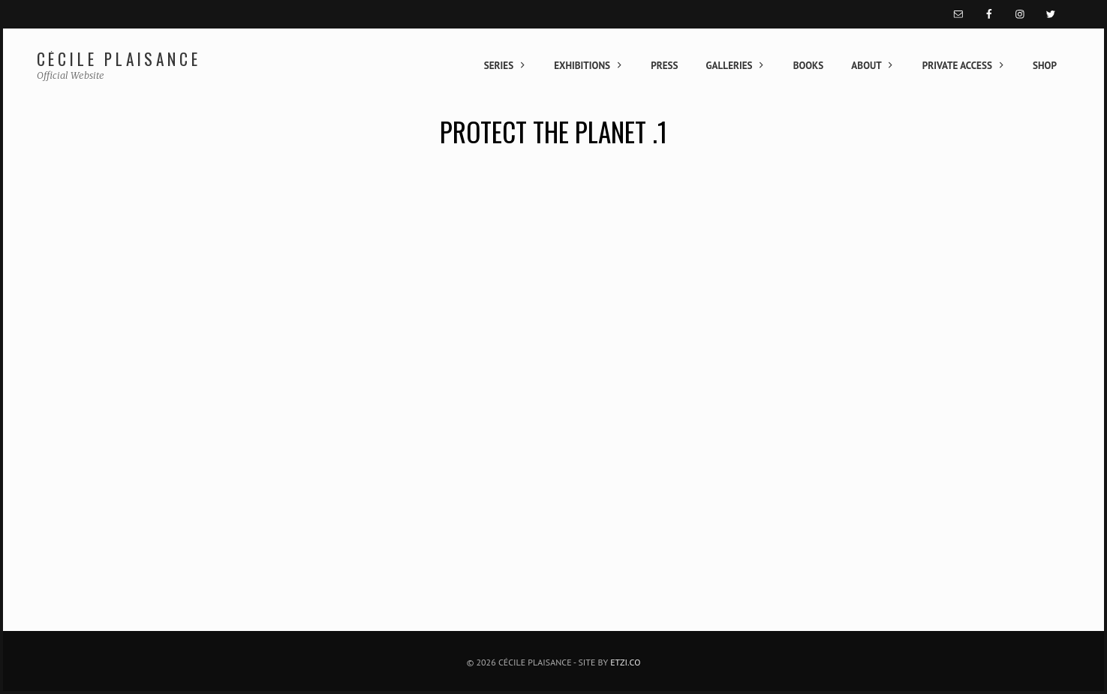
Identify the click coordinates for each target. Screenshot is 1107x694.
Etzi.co (625, 662)
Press (664, 65)
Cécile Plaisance (119, 59)
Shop (1045, 65)
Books (808, 65)
